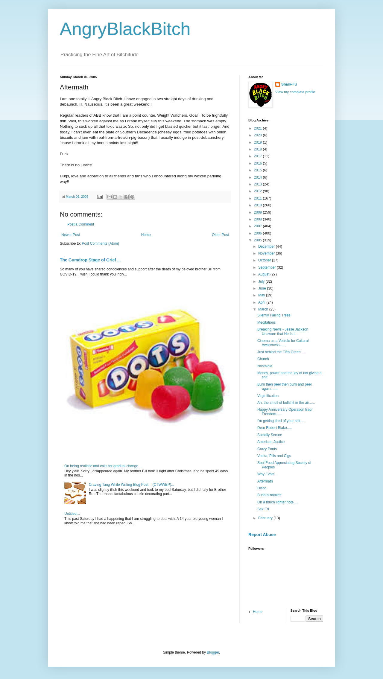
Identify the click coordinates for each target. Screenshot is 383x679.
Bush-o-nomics (269, 495)
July (262, 281)
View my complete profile (295, 92)
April (262, 302)
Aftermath (265, 481)
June (262, 288)
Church (263, 359)
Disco (261, 488)
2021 (258, 128)
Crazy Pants (267, 449)
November (267, 253)
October (265, 260)
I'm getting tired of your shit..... (281, 421)
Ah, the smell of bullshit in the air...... (286, 403)
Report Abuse (262, 534)
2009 (258, 212)
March (263, 309)
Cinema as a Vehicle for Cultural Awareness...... (282, 343)
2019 (258, 142)
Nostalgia (264, 366)
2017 (258, 156)
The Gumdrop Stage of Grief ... (90, 260)
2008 (258, 219)
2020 (258, 135)
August (264, 274)
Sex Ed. (263, 509)
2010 (258, 205)
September (267, 267)
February (265, 518)
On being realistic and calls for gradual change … (103, 466)
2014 (258, 177)
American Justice (271, 442)
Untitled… (72, 513)
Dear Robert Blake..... (274, 428)
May (262, 295)
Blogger (213, 652)
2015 (258, 170)
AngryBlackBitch (125, 29)
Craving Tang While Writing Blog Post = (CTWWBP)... (131, 484)
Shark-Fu (289, 84)
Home (146, 235)
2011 (258, 198)
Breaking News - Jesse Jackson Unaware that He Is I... (282, 331)
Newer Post (70, 235)
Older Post (220, 235)
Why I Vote (266, 474)
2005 (258, 240)
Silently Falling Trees (274, 315)
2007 (258, 226)
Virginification (268, 396)
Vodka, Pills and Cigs (274, 456)
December (267, 246)
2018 (258, 149)
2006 (258, 233)
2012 (258, 191)
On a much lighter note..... (278, 502)
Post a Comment (80, 224)
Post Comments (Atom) (100, 243)
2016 (258, 163)
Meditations (266, 322)
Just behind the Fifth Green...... (282, 352)
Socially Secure (269, 435)
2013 (258, 184)
